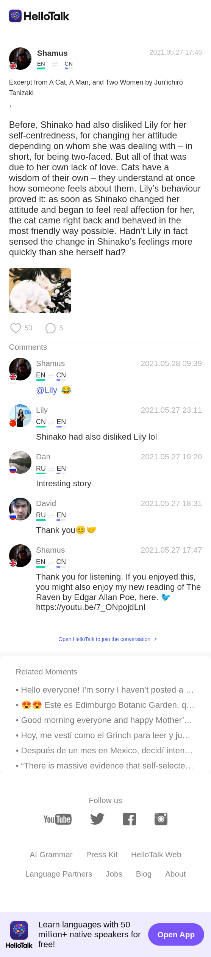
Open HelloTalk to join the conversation (104, 639)
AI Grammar (51, 854)
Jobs (114, 873)
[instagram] (161, 819)
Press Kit (101, 854)
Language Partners (58, 873)
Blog (144, 873)
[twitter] (97, 819)
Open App (176, 934)
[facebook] (129, 819)
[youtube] (58, 819)
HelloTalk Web (156, 854)
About (175, 873)
